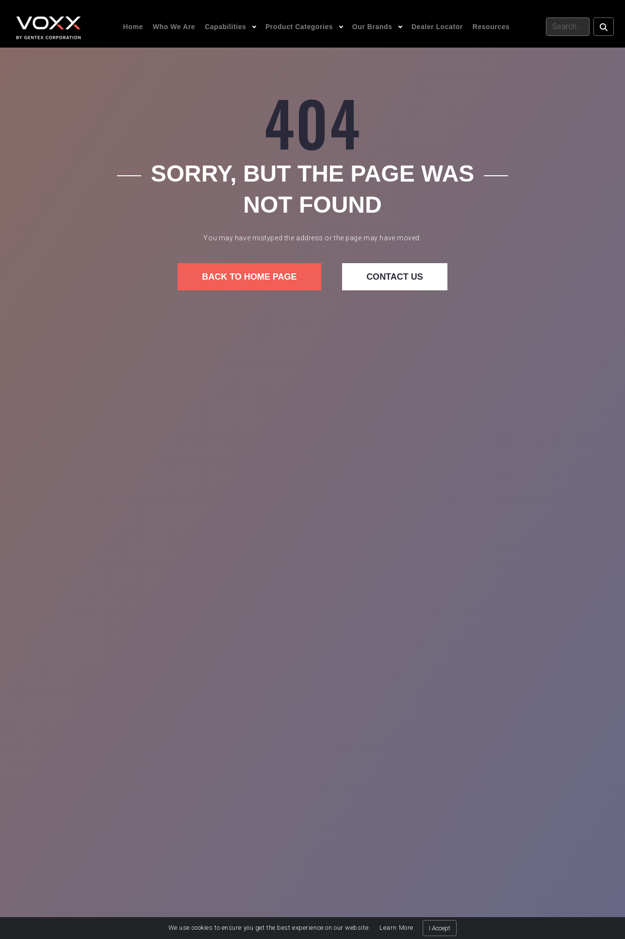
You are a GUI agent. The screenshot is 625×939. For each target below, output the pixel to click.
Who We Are (174, 27)
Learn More (396, 927)
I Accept (439, 928)
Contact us (394, 277)
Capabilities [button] (225, 27)
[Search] (568, 26)
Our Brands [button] (372, 27)
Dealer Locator (437, 27)
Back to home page (249, 277)
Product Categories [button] (299, 27)
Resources (491, 27)
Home (133, 27)
